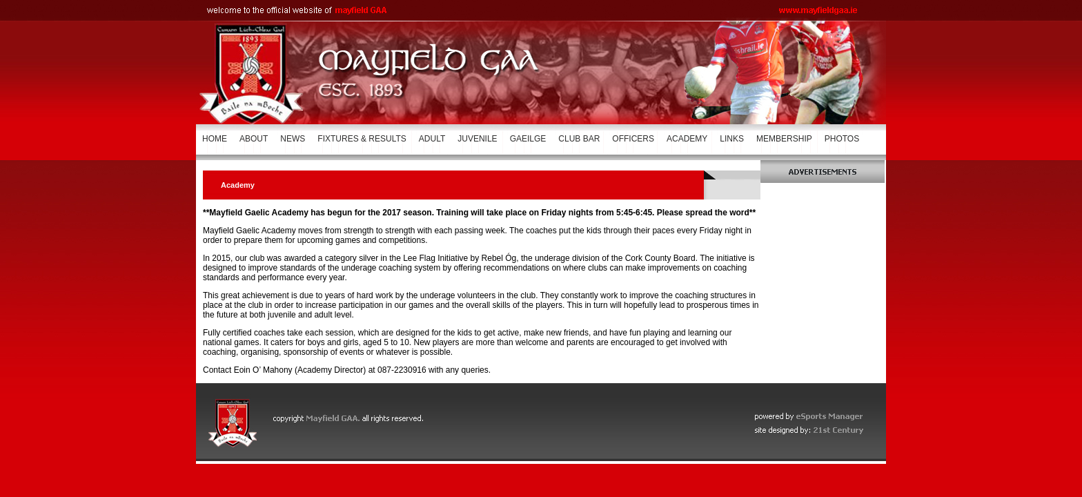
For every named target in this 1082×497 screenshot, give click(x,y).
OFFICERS (633, 139)
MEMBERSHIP (784, 139)
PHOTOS (842, 139)
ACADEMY (687, 139)
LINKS (732, 139)
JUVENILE (477, 139)
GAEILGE (528, 139)
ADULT (432, 139)
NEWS (292, 139)
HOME (214, 139)
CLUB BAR (579, 139)
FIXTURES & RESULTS (361, 139)
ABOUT (253, 139)
